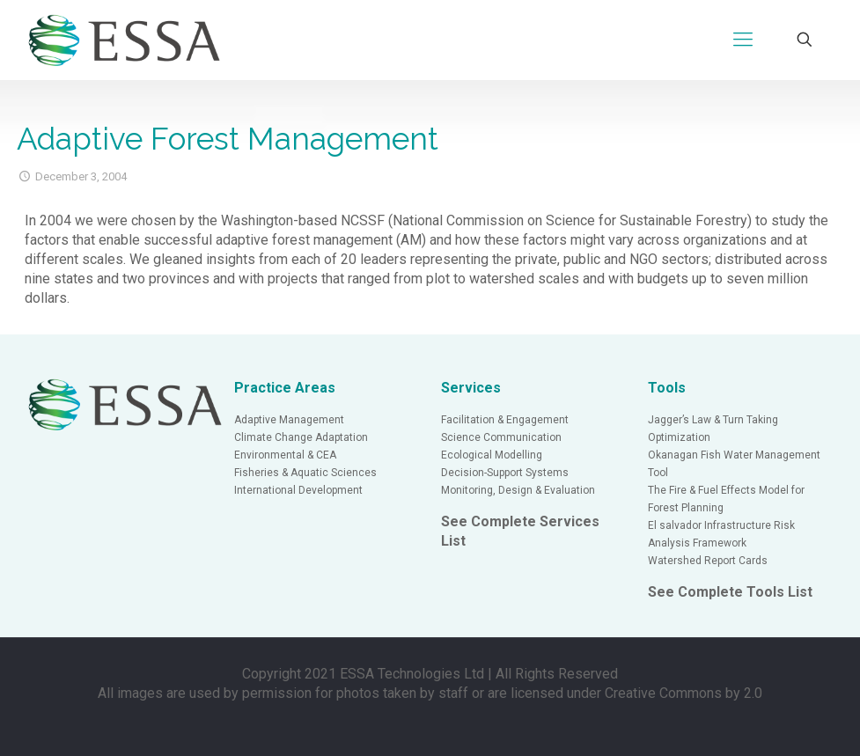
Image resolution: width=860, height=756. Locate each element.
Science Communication (501, 437)
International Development (298, 490)
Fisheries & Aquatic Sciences (305, 472)
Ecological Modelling (491, 455)
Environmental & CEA (285, 455)
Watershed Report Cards (708, 560)
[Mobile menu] (743, 40)
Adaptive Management (289, 420)
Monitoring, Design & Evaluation (518, 490)
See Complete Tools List (730, 592)
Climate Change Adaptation (301, 437)
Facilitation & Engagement (505, 420)
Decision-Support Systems (505, 472)
